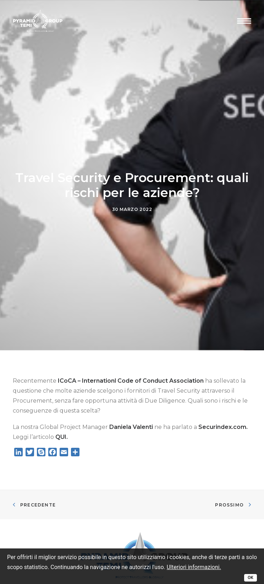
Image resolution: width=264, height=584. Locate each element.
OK (250, 577)
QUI (60, 429)
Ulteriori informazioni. (194, 567)
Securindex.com (222, 419)
